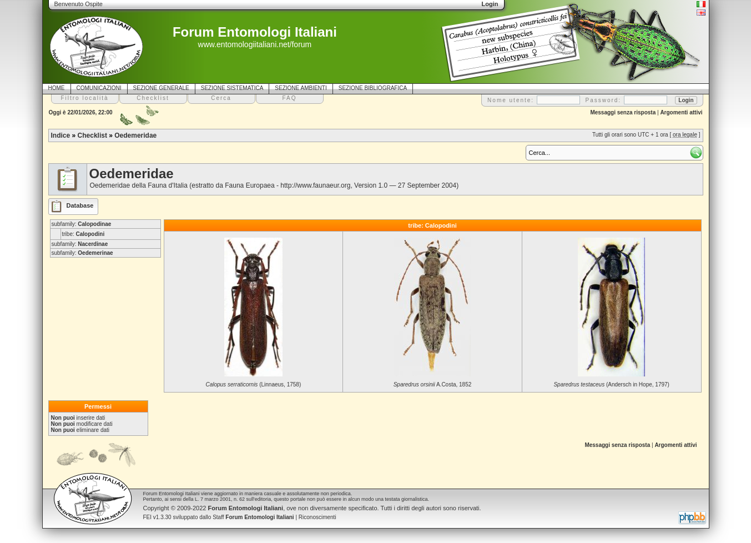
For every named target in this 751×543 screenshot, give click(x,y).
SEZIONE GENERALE (161, 88)
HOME (56, 88)
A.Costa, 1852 (433, 384)
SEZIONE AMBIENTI (300, 88)
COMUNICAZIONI (99, 88)
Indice (60, 135)
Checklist (92, 135)
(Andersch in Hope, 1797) (611, 384)
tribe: (83, 234)
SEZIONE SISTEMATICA (232, 88)
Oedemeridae (135, 135)
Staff (253, 517)
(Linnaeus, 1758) (253, 384)
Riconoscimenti (317, 517)
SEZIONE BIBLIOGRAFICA (373, 88)
